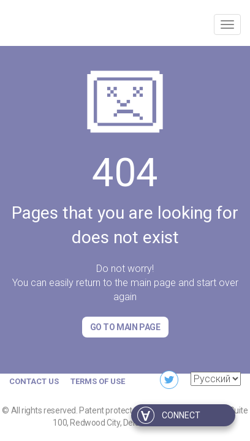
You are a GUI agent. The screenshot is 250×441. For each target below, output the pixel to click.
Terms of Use (97, 381)
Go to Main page (125, 327)
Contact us (34, 381)
